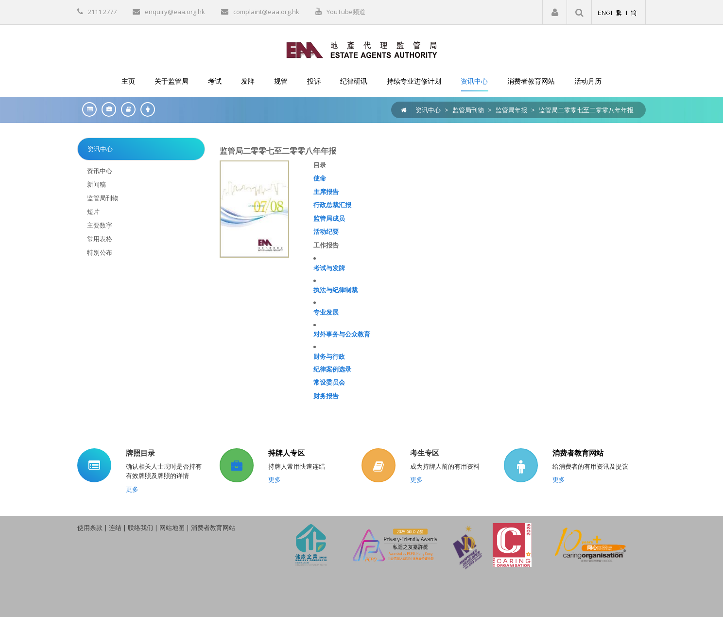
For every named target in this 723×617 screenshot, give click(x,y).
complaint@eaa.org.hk (266, 11)
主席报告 (326, 191)
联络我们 (140, 527)
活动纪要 (326, 231)
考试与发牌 (329, 268)
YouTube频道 (346, 11)
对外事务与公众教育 (341, 334)
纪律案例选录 (332, 369)
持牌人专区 (286, 453)
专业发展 (326, 312)
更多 (132, 489)
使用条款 (90, 527)
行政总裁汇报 (332, 204)
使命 (319, 178)
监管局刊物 (468, 110)
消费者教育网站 (577, 453)
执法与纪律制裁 (335, 289)
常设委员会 (329, 382)
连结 (115, 527)
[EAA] (361, 49)
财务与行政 (329, 356)
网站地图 (172, 527)
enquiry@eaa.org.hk (175, 11)
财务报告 (326, 395)
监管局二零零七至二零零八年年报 (586, 110)
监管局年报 (511, 110)
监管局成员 (329, 218)
